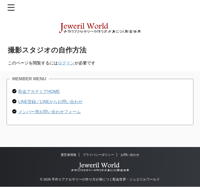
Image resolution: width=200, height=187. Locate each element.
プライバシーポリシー (98, 155)
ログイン (66, 63)
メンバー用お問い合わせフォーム (49, 112)
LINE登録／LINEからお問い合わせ (50, 101)
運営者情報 (68, 155)
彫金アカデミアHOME (39, 91)
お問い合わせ (130, 155)
